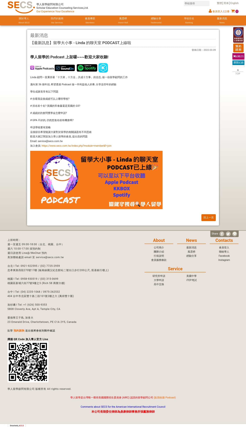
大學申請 (159, 280)
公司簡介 (159, 247)
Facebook (224, 255)
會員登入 (217, 11)
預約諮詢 (19, 330)
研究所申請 (158, 275)
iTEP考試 (191, 280)
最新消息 (222, 21)
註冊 (227, 11)
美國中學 (191, 275)
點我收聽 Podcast (165, 397)
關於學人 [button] (24, 21)
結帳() (238, 56)
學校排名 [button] (189, 21)
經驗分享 (156, 21)
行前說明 (159, 255)
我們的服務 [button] (57, 21)
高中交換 (159, 284)
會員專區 (90, 21)
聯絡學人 (224, 251)
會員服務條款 (159, 260)
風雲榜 (122, 21)
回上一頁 (208, 217)
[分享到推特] (228, 233)
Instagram (224, 260)
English (234, 3)
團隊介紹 (159, 251)
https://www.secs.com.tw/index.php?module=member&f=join (77, 145)
